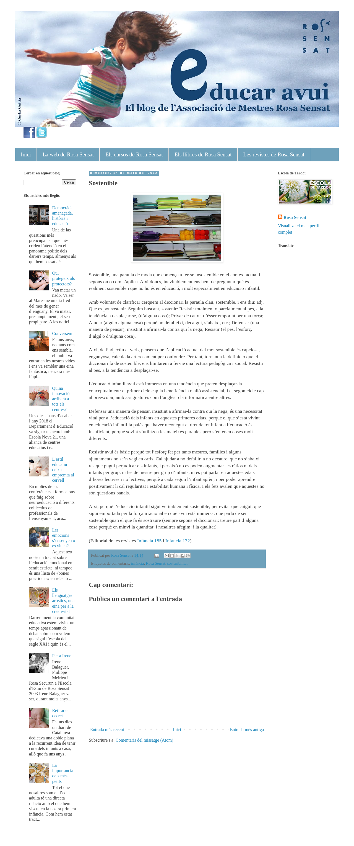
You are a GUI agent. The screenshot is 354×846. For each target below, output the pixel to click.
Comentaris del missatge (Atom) (144, 740)
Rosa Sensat (155, 563)
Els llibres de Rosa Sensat (203, 154)
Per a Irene (61, 655)
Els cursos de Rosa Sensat (134, 154)
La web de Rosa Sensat (68, 154)
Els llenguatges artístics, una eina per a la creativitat (63, 601)
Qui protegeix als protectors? (63, 278)
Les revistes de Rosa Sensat (273, 154)
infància (137, 563)
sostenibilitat (177, 563)
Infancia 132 (177, 540)
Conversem (62, 333)
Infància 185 (149, 540)
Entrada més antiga (247, 729)
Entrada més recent (107, 729)
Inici (26, 154)
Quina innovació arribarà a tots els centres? (60, 399)
